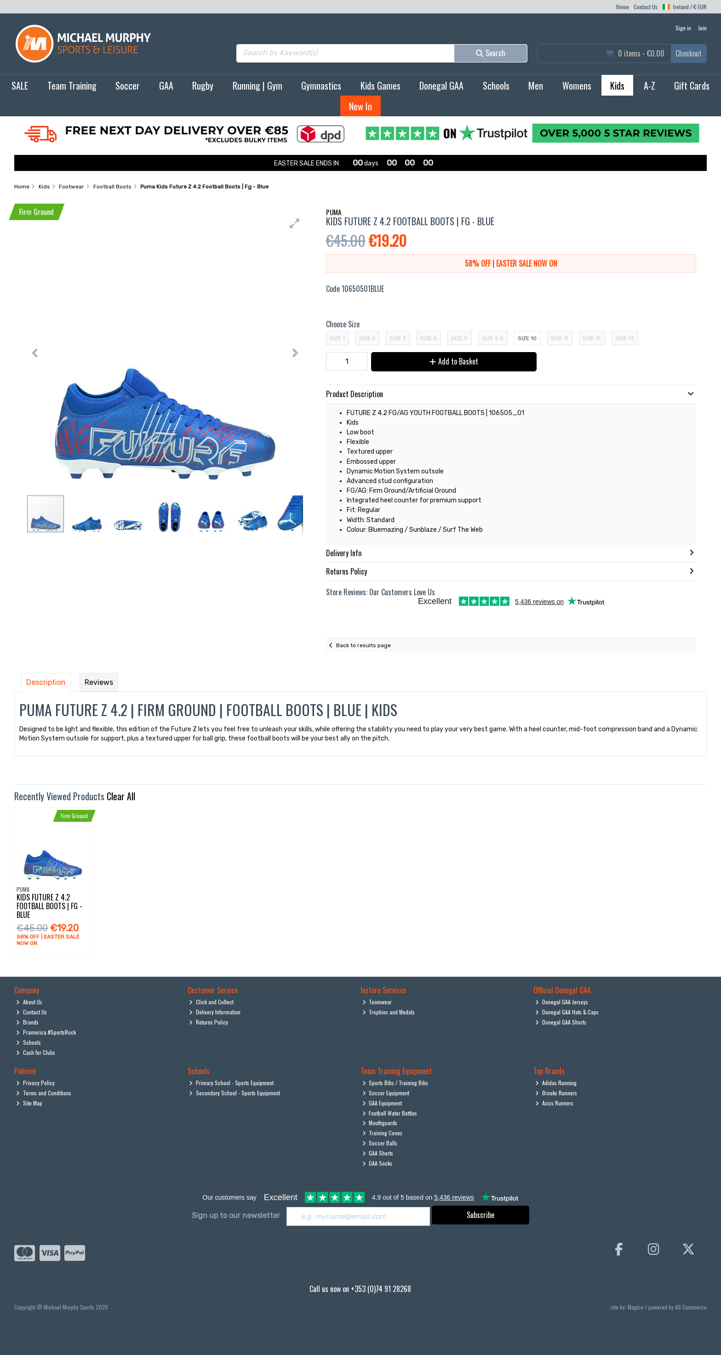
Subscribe (480, 1214)
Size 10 (527, 338)
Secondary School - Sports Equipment (234, 1093)
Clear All (121, 796)
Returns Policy (208, 1022)
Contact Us (646, 7)
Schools (496, 85)
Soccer (127, 85)
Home (622, 7)
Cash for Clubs (35, 1052)
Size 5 (459, 338)
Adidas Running (556, 1083)
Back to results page (363, 645)
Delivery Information (214, 1012)
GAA (166, 85)
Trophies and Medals (388, 1012)
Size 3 (397, 338)
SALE (19, 85)
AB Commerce (691, 1307)
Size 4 (428, 338)
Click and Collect (211, 1002)
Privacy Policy (35, 1083)
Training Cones (382, 1133)
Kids (617, 85)
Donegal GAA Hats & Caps (567, 1012)
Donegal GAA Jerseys (561, 1002)
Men (535, 85)
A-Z (649, 85)
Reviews (99, 682)
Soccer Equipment (386, 1093)
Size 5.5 (493, 338)
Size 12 (592, 338)
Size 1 (337, 338)
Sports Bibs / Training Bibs (395, 1083)
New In (360, 106)
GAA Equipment (382, 1103)
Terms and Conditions (43, 1093)
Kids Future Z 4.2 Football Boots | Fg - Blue (49, 906)
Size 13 (624, 338)
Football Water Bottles (390, 1113)
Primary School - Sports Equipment (231, 1083)
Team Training (72, 85)
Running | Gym (257, 85)
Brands (27, 1022)
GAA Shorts (378, 1153)
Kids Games (380, 85)
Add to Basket (453, 361)
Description (46, 682)
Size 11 (559, 338)
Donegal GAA (441, 85)
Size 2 (367, 338)
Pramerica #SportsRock (46, 1032)
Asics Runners (554, 1103)
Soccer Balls (380, 1143)
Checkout (688, 53)
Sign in (683, 28)
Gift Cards (692, 85)
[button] (294, 223)
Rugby (202, 85)
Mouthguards (380, 1123)
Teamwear (377, 1002)
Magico (636, 1307)
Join (702, 28)
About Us (29, 1002)
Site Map (29, 1103)
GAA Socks (377, 1163)
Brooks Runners (556, 1093)
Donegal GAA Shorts (560, 1022)
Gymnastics (321, 85)
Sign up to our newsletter (236, 1215)
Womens (576, 85)
